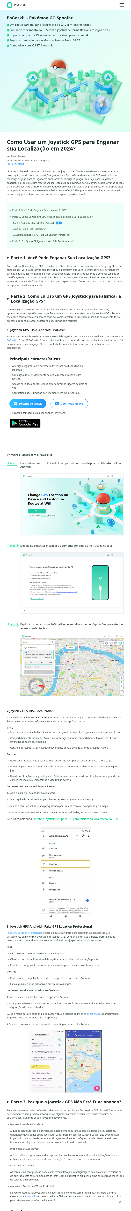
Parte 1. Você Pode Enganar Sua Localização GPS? (39, 210)
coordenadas (94, 1013)
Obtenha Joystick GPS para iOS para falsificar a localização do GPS (75, 819)
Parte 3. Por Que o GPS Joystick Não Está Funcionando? (42, 241)
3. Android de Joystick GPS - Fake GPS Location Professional (41, 234)
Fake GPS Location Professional (24, 932)
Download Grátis (27, 404)
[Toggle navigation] (121, 4)
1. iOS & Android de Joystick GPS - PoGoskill (37, 223)
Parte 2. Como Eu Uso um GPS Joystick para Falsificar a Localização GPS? (51, 216)
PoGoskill (12, 340)
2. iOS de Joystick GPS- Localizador (29, 228)
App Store (49, 793)
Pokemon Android (15, 163)
